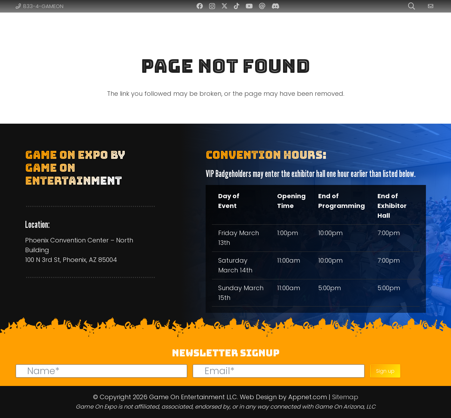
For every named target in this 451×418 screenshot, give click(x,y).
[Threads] (262, 6)
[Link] (431, 6)
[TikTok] (236, 6)
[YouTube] (249, 6)
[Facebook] (200, 6)
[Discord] (276, 6)
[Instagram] (212, 6)
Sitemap (345, 397)
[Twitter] (224, 6)
